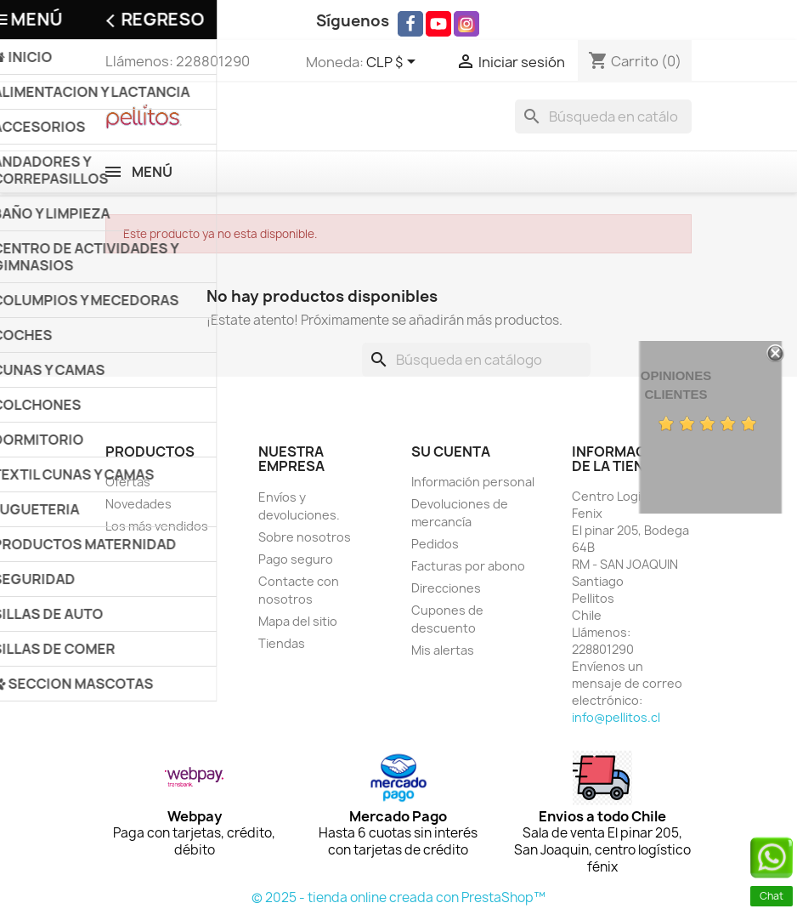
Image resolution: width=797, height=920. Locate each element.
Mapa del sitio (297, 621)
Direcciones (446, 588)
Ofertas (127, 482)
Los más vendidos (156, 526)
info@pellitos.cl (616, 717)
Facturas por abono (468, 566)
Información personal (472, 482)
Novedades (138, 504)
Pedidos (435, 544)
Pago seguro (295, 559)
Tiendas (281, 643)
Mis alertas (442, 650)
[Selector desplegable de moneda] (393, 63)
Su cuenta (450, 451)
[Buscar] (603, 116)
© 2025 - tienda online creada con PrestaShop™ (398, 897)
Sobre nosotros (304, 537)
